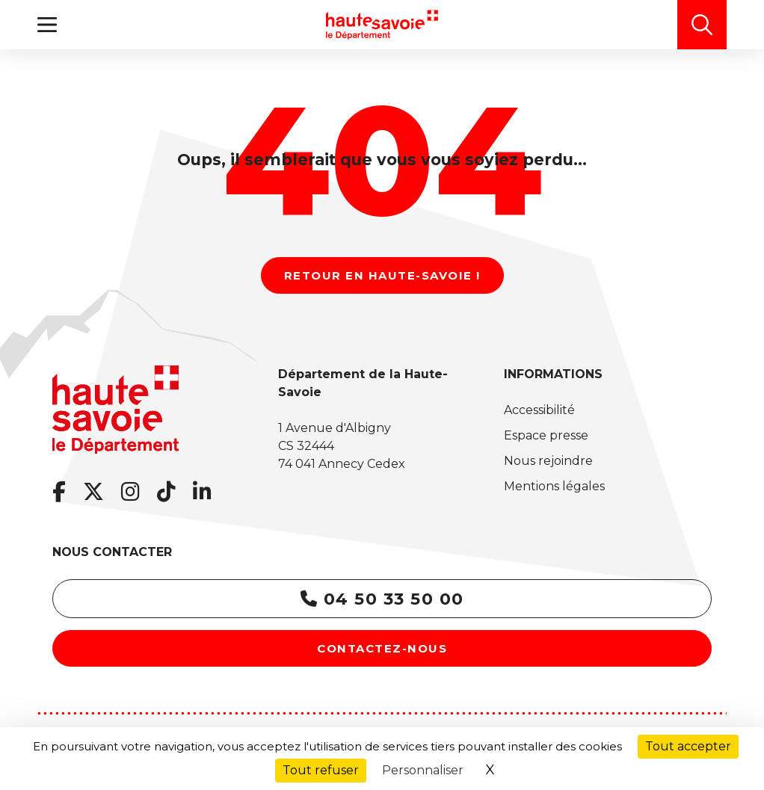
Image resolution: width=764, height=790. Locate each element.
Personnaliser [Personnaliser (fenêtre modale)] (422, 770)
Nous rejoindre (548, 461)
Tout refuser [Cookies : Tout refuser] (321, 770)
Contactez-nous (382, 648)
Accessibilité (539, 410)
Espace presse (546, 435)
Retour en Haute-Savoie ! (382, 275)
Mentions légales (554, 486)
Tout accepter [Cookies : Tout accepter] (688, 746)
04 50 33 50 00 (382, 599)
